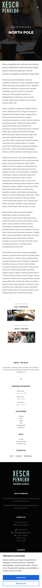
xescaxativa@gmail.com (21, 532)
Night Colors (20, 397)
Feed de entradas (21, 441)
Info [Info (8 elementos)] (11, 456)
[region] (21, 570)
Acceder (21, 439)
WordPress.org (21, 443)
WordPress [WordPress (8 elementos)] (28, 456)
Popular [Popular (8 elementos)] (19, 456)
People (21, 421)
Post (21, 423)
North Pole (20, 402)
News (21, 418)
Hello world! (20, 391)
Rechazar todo (21, 584)
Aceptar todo (21, 577)
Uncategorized (21, 425)
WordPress (21, 427)
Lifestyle (21, 416)
